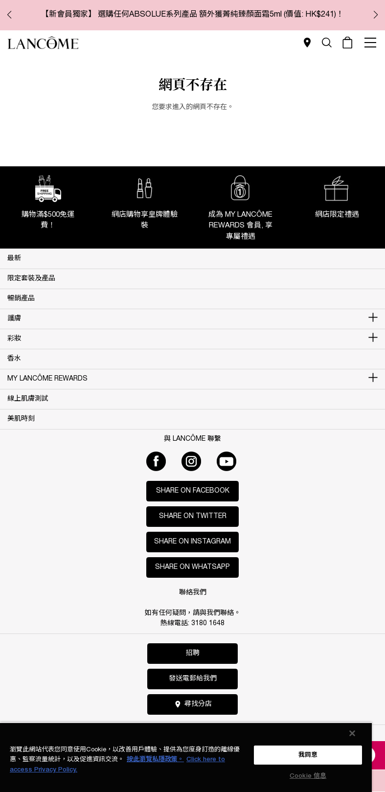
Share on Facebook (192, 491)
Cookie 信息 (308, 776)
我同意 (307, 755)
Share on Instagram (192, 542)
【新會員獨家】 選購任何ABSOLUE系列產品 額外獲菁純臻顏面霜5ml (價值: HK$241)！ (192, 14)
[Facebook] (156, 461)
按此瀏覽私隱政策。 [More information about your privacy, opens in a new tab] (155, 759)
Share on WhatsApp (192, 567)
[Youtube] (226, 461)
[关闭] (352, 733)
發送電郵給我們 (193, 679)
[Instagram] (191, 461)
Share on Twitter (192, 516)
